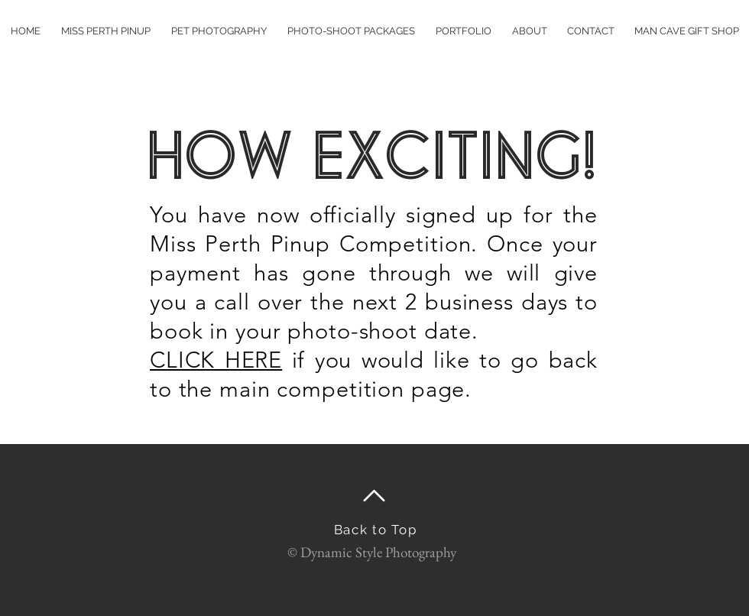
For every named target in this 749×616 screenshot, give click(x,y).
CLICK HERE (216, 359)
